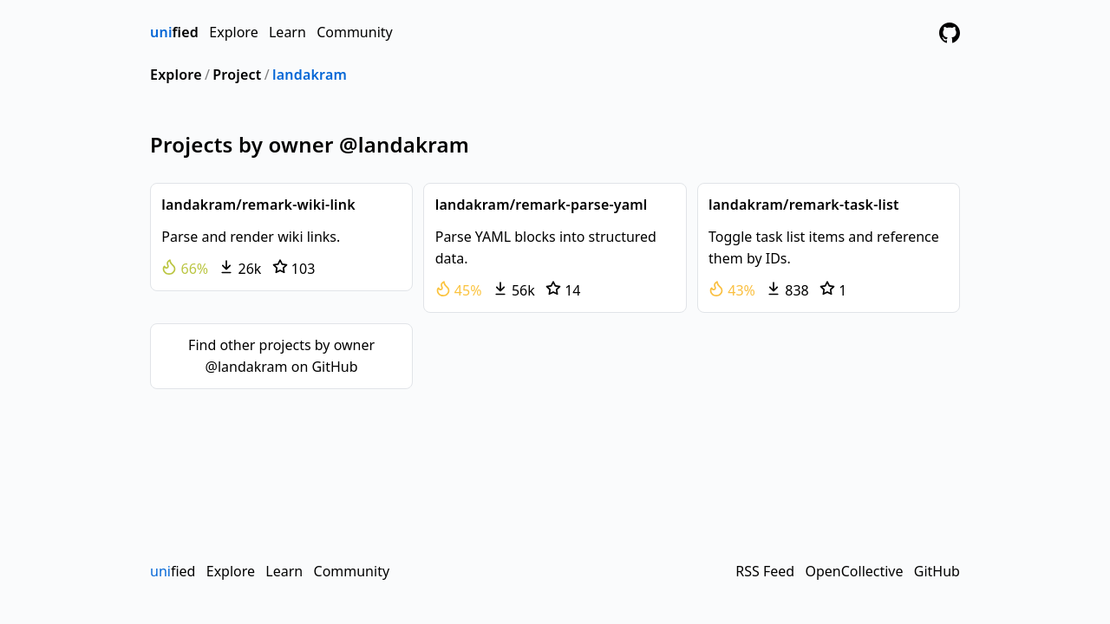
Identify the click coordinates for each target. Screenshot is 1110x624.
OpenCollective (854, 571)
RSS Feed (764, 571)
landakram (309, 74)
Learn (287, 32)
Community (355, 32)
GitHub (937, 571)
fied (174, 32)
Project (236, 74)
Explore (233, 32)
